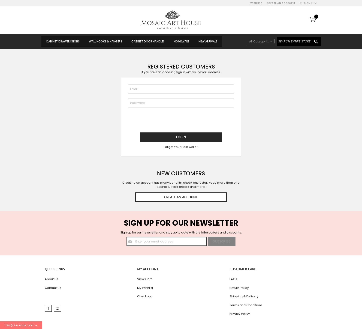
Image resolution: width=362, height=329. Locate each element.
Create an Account (281, 3)
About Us (51, 280)
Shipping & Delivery (243, 297)
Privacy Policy (239, 314)
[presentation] (163, 121)
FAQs (233, 280)
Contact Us (53, 289)
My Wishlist (145, 289)
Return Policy (239, 289)
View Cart (144, 280)
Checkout (144, 297)
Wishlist (256, 3)
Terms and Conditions (245, 306)
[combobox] (284, 41)
